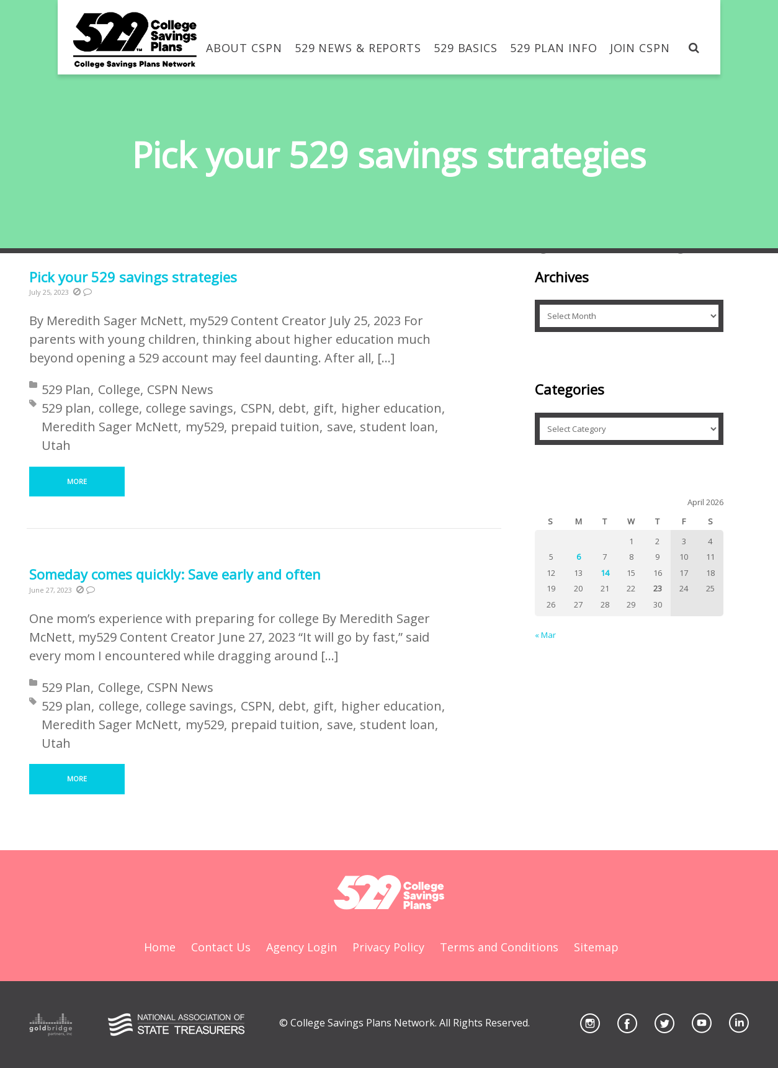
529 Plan (66, 389)
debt (292, 408)
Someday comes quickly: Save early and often (175, 574)
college (119, 408)
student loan (397, 426)
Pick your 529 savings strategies (133, 276)
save (340, 426)
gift (323, 408)
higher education (391, 408)
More (77, 481)
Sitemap (596, 947)
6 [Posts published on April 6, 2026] (578, 556)
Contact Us (221, 947)
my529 (205, 426)
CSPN (256, 408)
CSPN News (180, 389)
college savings (189, 408)
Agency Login (301, 947)
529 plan (66, 408)
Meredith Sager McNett (110, 426)
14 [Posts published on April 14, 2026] (605, 572)
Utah (56, 445)
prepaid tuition (275, 426)
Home (160, 947)
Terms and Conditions (499, 947)
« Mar (545, 634)
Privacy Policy (388, 947)
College (119, 389)
